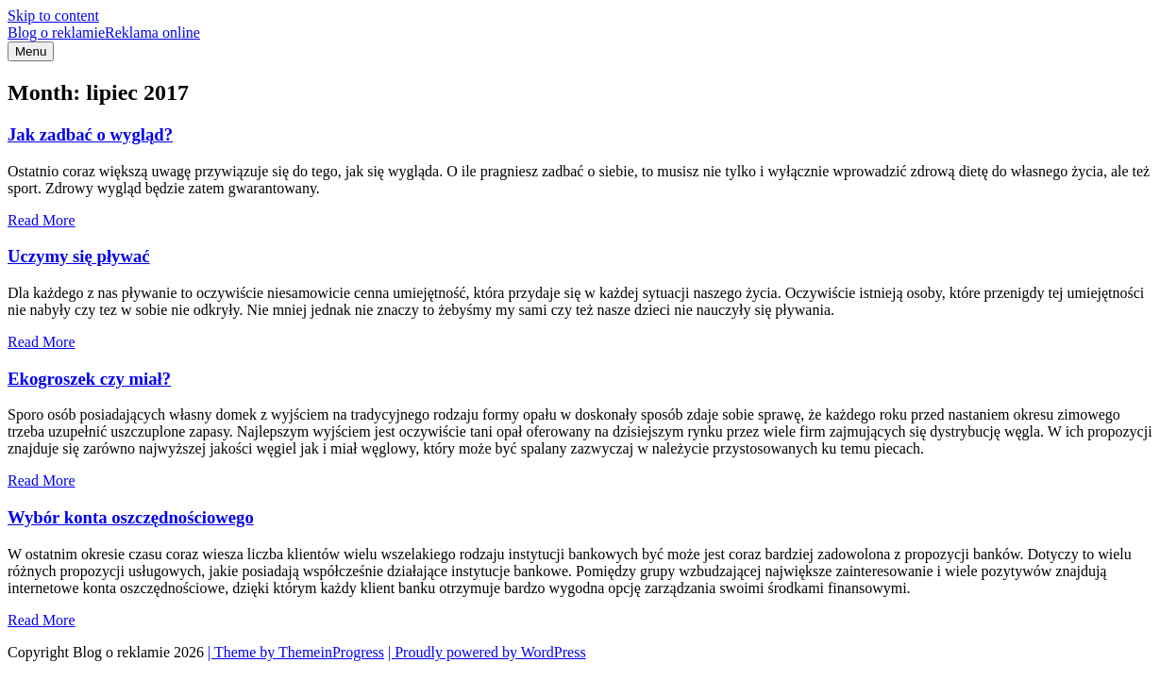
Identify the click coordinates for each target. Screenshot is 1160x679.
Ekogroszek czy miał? (89, 379)
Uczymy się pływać (79, 256)
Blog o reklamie (104, 33)
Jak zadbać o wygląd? (90, 134)
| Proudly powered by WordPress (487, 652)
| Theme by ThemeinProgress (296, 652)
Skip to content (53, 16)
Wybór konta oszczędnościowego (131, 517)
